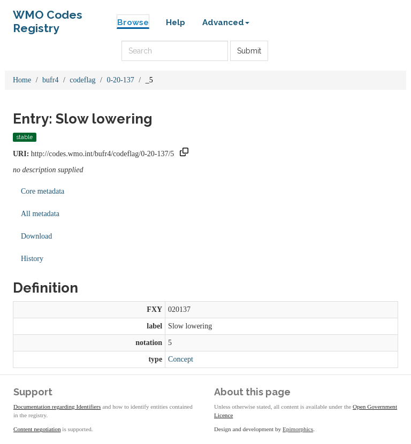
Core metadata (42, 191)
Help (175, 22)
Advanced (225, 22)
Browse (133, 22)
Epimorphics (298, 429)
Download (36, 236)
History (32, 259)
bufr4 (50, 80)
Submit (249, 51)
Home (22, 80)
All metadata (40, 214)
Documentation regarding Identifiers (57, 406)
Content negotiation (37, 429)
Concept (180, 359)
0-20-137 (120, 80)
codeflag (82, 80)
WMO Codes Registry (47, 17)
